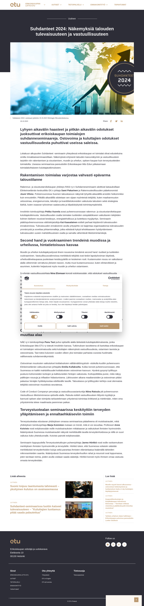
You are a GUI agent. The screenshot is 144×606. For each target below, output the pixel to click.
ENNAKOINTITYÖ (15, 586)
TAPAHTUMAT (14, 589)
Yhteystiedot (45, 575)
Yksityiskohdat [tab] (72, 286)
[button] (35, 5)
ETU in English (46, 578)
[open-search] (130, 5)
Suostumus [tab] (38, 286)
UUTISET (13, 578)
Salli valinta (72, 326)
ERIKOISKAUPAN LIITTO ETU (19, 575)
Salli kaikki (104, 326)
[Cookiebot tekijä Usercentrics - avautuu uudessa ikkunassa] (110, 278)
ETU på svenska (47, 582)
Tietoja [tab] (105, 286)
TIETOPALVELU (15, 582)
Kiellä (40, 326)
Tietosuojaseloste (79, 575)
